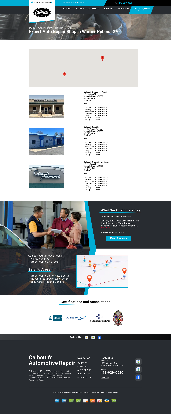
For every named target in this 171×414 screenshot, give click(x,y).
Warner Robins (37, 275)
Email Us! (87, 100)
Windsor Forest (37, 278)
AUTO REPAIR (93, 9)
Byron (65, 278)
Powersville (54, 278)
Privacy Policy (113, 392)
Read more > (106, 228)
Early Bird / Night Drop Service (141, 10)
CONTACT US (123, 9)
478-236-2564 (89, 168)
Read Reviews (118, 238)
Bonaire (59, 281)
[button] (64, 74)
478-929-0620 (125, 3)
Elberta (64, 275)
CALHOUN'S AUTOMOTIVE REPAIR (41, 28)
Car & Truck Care (107, 216)
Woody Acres (36, 281)
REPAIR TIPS (109, 9)
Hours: (41, 3)
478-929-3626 (89, 133)
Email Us (105, 378)
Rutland (49, 281)
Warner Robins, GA (124, 216)
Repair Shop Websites (74, 392)
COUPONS (80, 9)
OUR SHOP (67, 9)
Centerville (53, 275)
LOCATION (68, 28)
